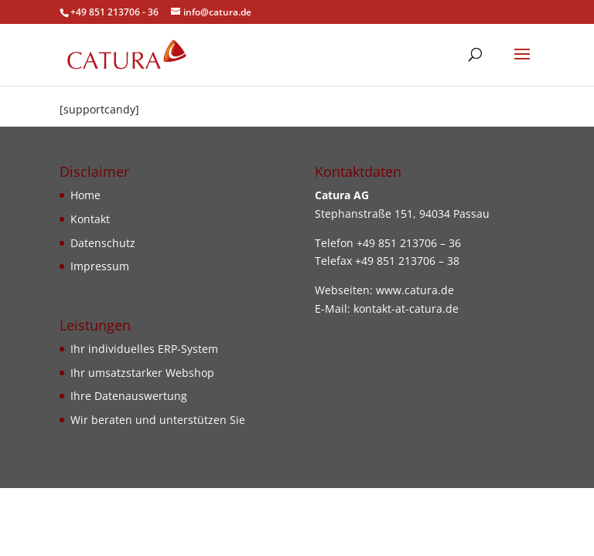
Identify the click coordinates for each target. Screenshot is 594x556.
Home (85, 195)
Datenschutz (102, 243)
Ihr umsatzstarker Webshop (142, 372)
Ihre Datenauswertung (128, 395)
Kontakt (90, 219)
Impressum (99, 266)
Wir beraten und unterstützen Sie (157, 419)
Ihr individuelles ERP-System (144, 348)
